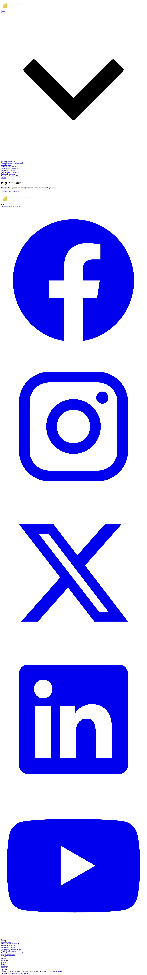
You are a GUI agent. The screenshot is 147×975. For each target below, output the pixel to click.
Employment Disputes (8, 170)
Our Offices (12, 176)
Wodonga (4, 968)
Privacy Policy (5, 973)
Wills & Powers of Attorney (10, 172)
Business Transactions (8, 174)
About (3, 176)
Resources (21, 973)
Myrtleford (4, 969)
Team (6, 176)
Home (3, 11)
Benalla (3, 958)
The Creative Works (55, 971)
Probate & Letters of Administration (12, 163)
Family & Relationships (8, 167)
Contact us (15, 191)
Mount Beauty (5, 960)
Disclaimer (14, 973)
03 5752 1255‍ (5, 204)
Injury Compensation (8, 161)
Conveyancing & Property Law (11, 168)
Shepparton (4, 962)
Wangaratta (4, 966)
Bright (3, 964)
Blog (17, 176)
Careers (26, 973)
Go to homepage (6, 191)
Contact (3, 178)
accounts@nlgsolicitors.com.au (11, 206)
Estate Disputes (6, 165)
